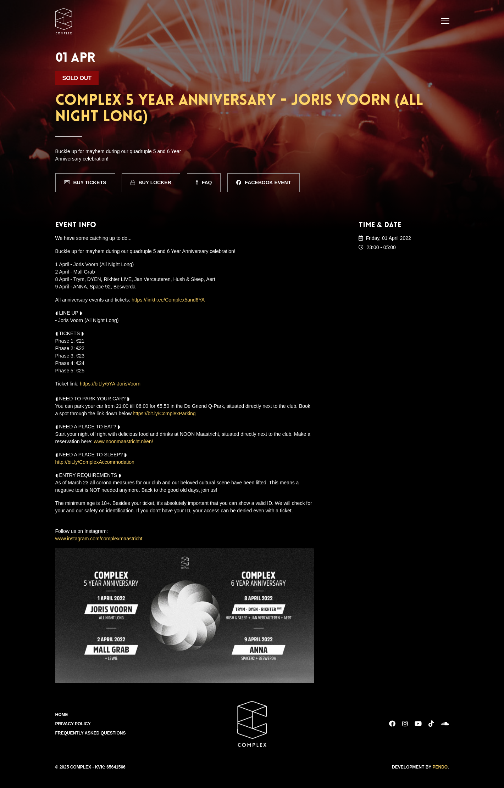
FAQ (204, 182)
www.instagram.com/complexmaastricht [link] (99, 538)
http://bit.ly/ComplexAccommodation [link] (94, 462)
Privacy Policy (73, 723)
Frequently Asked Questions (90, 733)
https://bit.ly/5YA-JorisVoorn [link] (110, 384)
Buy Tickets (85, 182)
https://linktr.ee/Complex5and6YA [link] (168, 300)
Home (61, 714)
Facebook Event (263, 182)
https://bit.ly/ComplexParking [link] (164, 413)
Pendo (440, 767)
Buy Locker (151, 182)
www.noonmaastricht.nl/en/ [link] (123, 441)
